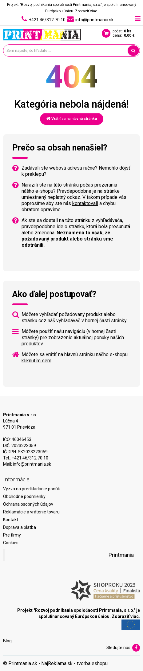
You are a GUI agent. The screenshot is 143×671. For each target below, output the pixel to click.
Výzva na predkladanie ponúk (31, 488)
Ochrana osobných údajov (28, 504)
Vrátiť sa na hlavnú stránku (71, 118)
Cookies (10, 542)
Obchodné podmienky (24, 496)
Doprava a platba (19, 527)
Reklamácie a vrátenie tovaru (31, 511)
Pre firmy (12, 535)
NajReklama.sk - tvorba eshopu (74, 663)
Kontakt (10, 519)
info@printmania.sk (32, 464)
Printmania (121, 555)
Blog (7, 640)
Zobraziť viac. (86, 11)
